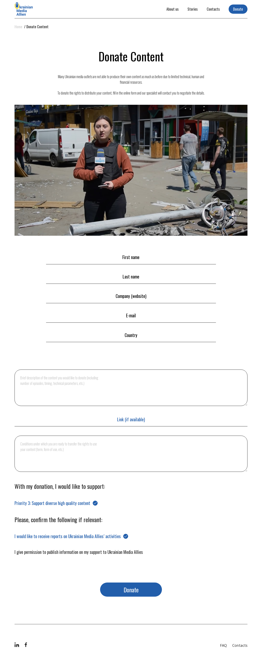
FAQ (223, 645)
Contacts (213, 9)
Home (18, 26)
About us (172, 9)
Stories (192, 9)
